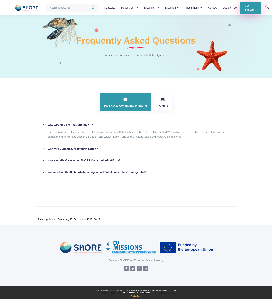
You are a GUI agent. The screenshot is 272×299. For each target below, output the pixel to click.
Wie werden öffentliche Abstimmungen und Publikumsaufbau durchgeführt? (94, 172)
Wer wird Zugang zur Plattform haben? (70, 149)
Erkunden (171, 7)
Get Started (249, 7)
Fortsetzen (136, 296)
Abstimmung (192, 7)
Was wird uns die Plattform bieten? (67, 125)
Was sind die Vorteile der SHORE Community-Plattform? (81, 161)
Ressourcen (128, 7)
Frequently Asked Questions (152, 55)
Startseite (109, 7)
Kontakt (212, 7)
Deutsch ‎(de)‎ (230, 7)
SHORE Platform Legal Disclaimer (136, 292)
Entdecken (150, 7)
